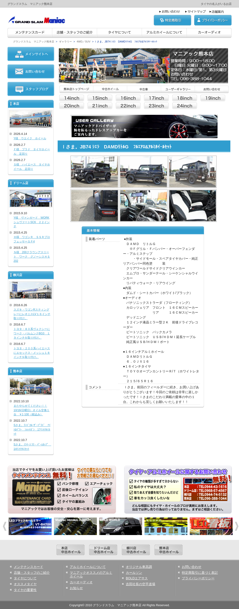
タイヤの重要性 (25, 590)
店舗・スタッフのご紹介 (32, 572)
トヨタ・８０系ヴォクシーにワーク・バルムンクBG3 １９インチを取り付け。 (32, 333)
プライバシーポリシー (198, 578)
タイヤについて (25, 578)
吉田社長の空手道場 (140, 584)
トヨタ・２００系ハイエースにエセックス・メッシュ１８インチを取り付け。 (32, 353)
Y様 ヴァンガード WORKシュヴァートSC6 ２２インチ (32, 222)
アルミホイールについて (88, 567)
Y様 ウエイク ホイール (30, 138)
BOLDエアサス (137, 578)
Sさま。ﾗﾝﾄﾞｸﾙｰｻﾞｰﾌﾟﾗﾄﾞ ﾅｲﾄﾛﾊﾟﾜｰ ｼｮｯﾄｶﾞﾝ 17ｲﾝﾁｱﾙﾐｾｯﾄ (32, 429)
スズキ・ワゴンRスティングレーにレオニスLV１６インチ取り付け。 (32, 314)
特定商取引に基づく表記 (200, 572)
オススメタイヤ (25, 584)
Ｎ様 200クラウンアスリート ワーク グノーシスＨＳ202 (32, 256)
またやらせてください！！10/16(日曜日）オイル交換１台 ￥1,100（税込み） (31, 410)
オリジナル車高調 (139, 567)
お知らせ (76, 588)
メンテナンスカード (28, 567)
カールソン (134, 572)
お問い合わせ (191, 567)
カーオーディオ (81, 582)
